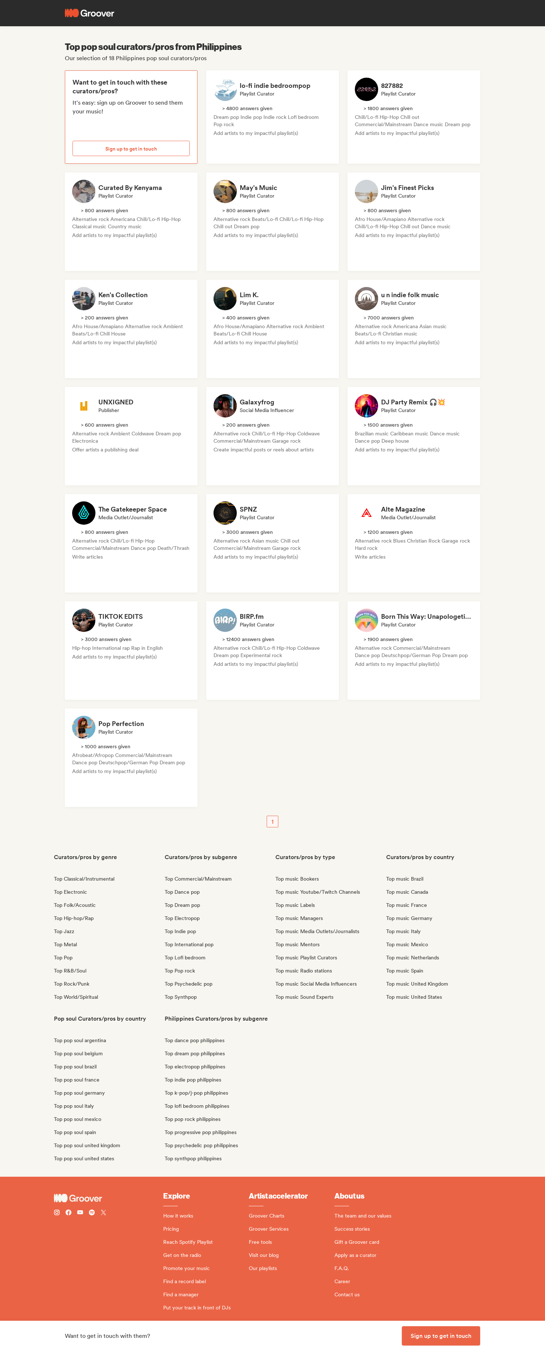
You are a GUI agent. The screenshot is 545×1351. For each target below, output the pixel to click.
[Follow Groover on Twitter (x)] (103, 1213)
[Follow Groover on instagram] (57, 1213)
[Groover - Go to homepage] (108, 1198)
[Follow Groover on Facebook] (68, 1213)
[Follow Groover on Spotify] (92, 1213)
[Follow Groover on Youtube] (80, 1213)
